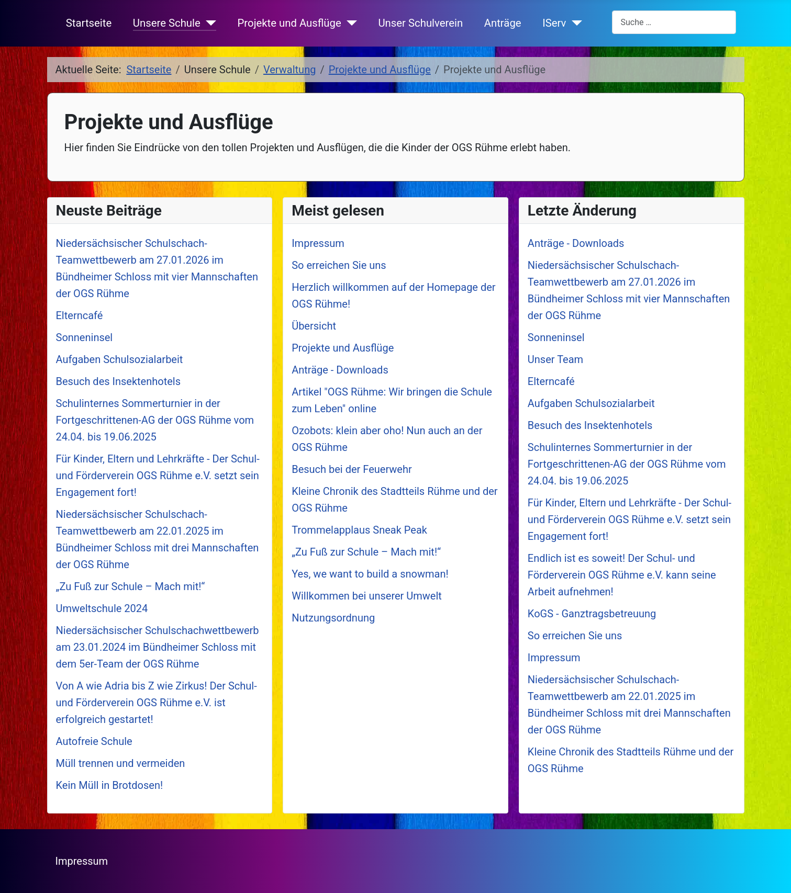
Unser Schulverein (420, 23)
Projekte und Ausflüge (289, 23)
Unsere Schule (166, 23)
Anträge (502, 23)
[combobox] (674, 22)
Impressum (81, 861)
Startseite (89, 23)
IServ (554, 23)
